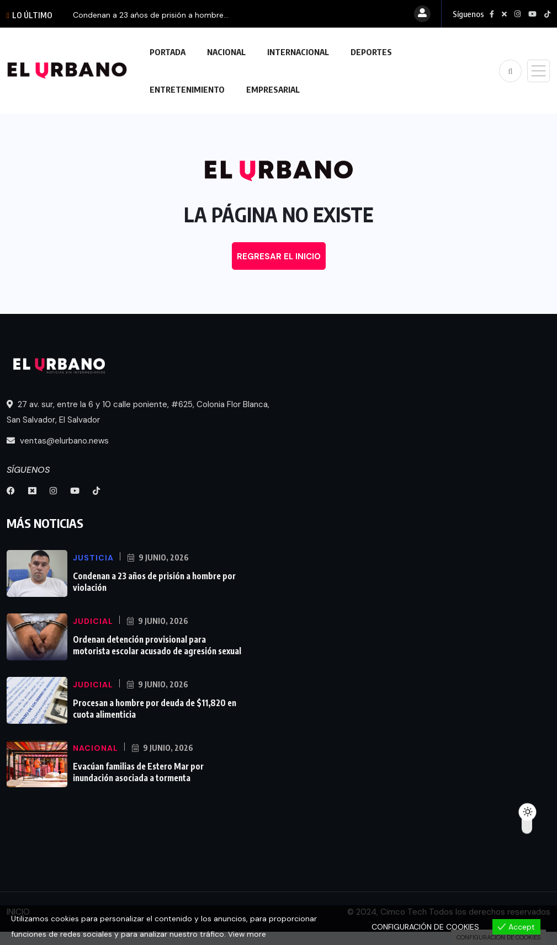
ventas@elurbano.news (58, 440)
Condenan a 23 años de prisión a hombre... (151, 15)
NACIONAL (226, 52)
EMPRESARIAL (273, 89)
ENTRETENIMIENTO (187, 89)
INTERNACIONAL (298, 52)
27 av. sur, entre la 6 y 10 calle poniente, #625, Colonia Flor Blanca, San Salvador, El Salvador (138, 412)
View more (247, 934)
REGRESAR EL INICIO (279, 256)
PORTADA (167, 52)
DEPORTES (371, 52)
